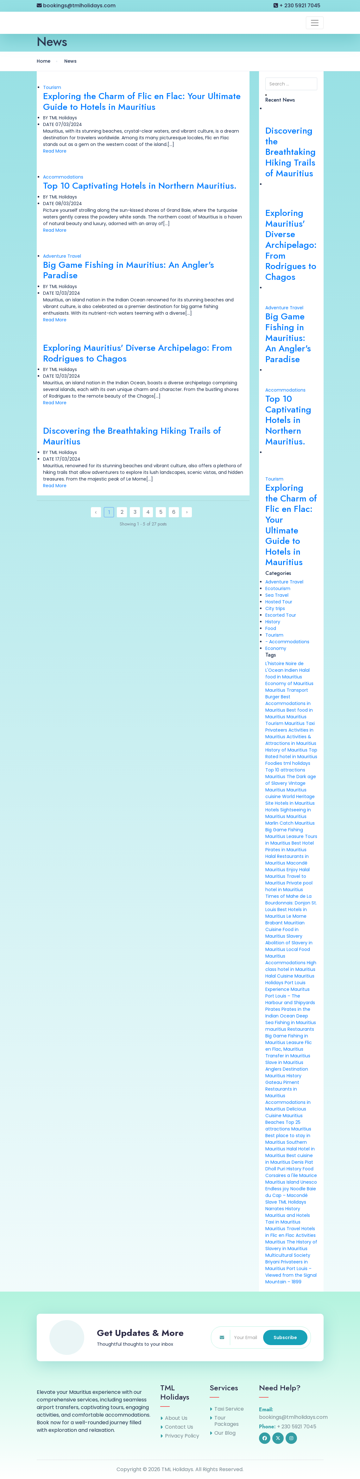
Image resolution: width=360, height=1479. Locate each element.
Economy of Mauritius (289, 683)
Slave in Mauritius (284, 1062)
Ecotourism (277, 588)
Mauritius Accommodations (285, 959)
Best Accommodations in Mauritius (288, 703)
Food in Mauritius (282, 932)
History (272, 622)
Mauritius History (283, 1076)
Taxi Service (229, 1409)
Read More (54, 151)
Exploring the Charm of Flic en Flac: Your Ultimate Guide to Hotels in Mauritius (142, 101)
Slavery (294, 936)
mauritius (275, 1029)
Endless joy (277, 1189)
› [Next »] (186, 512)
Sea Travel (276, 595)
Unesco (308, 1182)
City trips (275, 608)
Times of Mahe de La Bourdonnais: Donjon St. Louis (291, 903)
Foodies (273, 763)
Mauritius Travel (282, 1228)
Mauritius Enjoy (281, 869)
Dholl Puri (275, 1169)
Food (270, 628)
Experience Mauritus (287, 989)
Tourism (52, 87)
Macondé (297, 863)
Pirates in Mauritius (285, 849)
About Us (176, 1418)
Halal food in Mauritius (287, 673)
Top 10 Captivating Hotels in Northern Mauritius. (140, 185)
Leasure (295, 1042)
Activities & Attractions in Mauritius (290, 739)
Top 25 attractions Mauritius (288, 1125)
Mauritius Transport (286, 690)
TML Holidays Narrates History (285, 1205)
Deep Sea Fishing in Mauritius (290, 1019)
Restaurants (300, 1029)
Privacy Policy (182, 1436)
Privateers (276, 730)
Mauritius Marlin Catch (285, 819)
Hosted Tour (278, 602)
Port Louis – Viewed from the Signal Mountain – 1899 (291, 1275)
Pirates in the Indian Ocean (287, 1012)
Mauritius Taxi (300, 723)
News (70, 61)
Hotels (272, 810)
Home (43, 61)
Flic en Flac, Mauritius (288, 1045)
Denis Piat (302, 1162)
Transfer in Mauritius (287, 1056)
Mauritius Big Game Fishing (290, 826)
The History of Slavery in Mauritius (291, 1245)
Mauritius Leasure (284, 836)
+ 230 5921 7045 (297, 5)
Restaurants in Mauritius (281, 1092)
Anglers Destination (286, 1069)
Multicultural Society (287, 1255)
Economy (275, 648)
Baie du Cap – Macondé (290, 1192)
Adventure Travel (62, 256)
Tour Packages (226, 1421)
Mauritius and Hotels (287, 1215)
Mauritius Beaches (284, 1118)
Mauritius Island (282, 1182)
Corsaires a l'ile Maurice (291, 1175)
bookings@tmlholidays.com (76, 5)
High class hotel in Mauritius (290, 966)
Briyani (272, 1262)
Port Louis (295, 982)
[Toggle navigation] (315, 22)
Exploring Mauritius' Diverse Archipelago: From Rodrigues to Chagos (137, 353)
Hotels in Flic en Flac (290, 1231)
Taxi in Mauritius (282, 1222)
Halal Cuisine (279, 976)
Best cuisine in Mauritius (289, 1158)
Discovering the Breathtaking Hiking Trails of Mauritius (132, 436)
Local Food (298, 949)
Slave (271, 1202)
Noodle (298, 1189)
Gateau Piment (282, 1082)
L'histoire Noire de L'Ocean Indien (284, 666)
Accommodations (63, 177)
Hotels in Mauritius (295, 803)
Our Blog (225, 1433)
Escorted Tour (280, 615)
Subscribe (285, 1337)
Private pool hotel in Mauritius (289, 886)
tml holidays (296, 763)
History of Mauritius (286, 750)
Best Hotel (303, 843)
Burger (272, 697)
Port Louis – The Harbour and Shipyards (290, 999)
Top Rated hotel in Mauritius (291, 753)
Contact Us (179, 1427)
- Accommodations (287, 642)
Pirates (272, 1009)
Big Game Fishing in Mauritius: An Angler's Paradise (128, 270)
